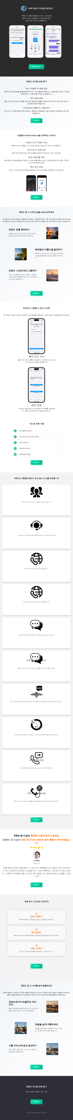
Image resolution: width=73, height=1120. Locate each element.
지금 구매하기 (36, 66)
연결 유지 (36, 293)
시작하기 (36, 120)
